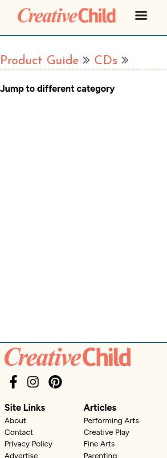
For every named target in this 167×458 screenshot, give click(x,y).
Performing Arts (111, 420)
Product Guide (39, 61)
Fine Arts (99, 443)
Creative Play (107, 432)
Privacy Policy (28, 443)
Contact (18, 432)
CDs (106, 61)
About (15, 420)
